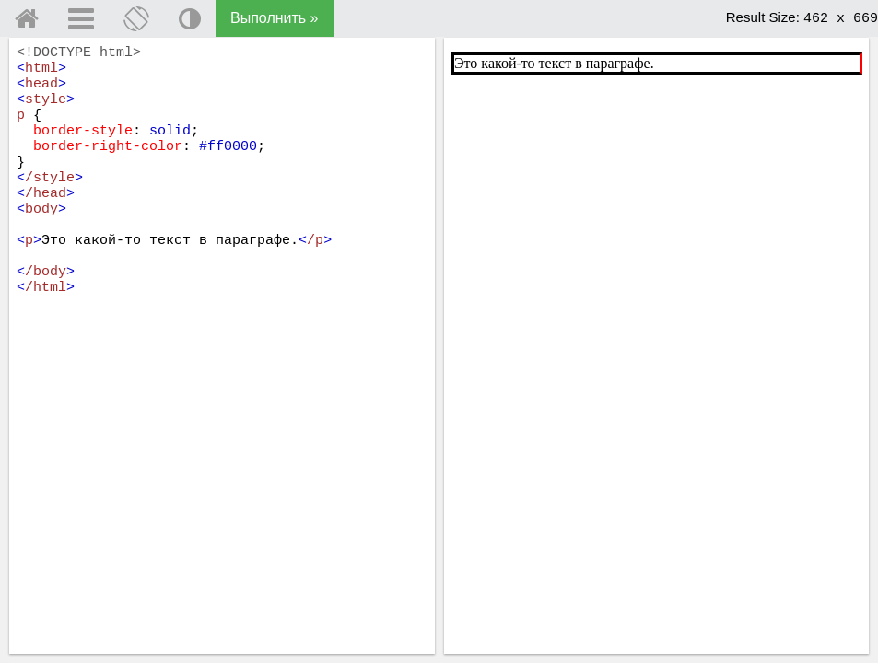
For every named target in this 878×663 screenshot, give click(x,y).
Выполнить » (274, 18)
